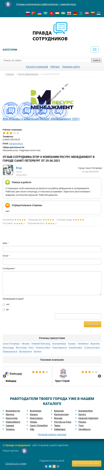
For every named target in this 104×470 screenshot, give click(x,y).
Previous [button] (4, 376)
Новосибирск (13, 422)
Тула (81, 425)
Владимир (35, 410)
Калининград (61, 414)
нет (6, 304)
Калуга (82, 414)
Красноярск (36, 418)
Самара (10, 425)
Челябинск (83, 343)
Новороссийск (43, 347)
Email (5, 256)
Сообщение (8, 268)
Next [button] (99, 376)
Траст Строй (76, 376)
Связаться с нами (15, 463)
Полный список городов (52, 434)
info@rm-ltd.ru (16, 143)
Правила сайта (71, 66)
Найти (96, 60)
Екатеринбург (59, 343)
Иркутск (10, 414)
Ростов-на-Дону (62, 422)
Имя (5, 243)
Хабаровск (60, 429)
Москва (26, 343)
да (6, 309)
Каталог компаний (37, 66)
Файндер (27, 376)
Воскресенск (25, 351)
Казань (72, 343)
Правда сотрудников (17, 445)
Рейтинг (55, 66)
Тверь (57, 425)
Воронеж (95, 343)
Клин (31, 347)
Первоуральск (10, 351)
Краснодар (8, 347)
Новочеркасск (59, 347)
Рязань (82, 422)
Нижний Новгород (41, 343)
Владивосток (13, 410)
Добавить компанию (86, 463)
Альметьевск (75, 347)
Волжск (37, 351)
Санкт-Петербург (11, 343)
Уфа (32, 429)
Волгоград (21, 347)
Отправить (92, 324)
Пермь (33, 422)
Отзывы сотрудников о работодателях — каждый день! (46, 4)
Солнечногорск (92, 347)
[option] (27, 376)
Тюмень (10, 429)
